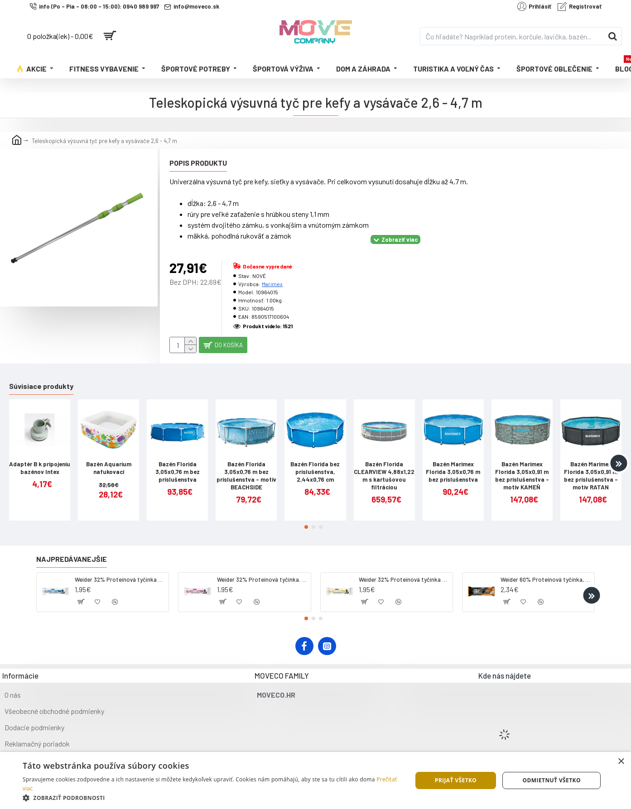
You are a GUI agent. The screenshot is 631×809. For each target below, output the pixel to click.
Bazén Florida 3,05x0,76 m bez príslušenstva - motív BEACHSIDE (246, 469)
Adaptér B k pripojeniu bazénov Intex (39, 461)
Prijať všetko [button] (456, 780)
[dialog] (315, 780)
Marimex (272, 272)
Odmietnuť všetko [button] (552, 780)
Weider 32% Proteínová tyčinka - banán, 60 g (404, 572)
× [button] (620, 761)
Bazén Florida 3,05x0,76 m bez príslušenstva (177, 465)
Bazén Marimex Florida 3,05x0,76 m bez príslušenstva (453, 465)
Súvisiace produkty (41, 378)
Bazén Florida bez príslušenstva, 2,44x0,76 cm (315, 465)
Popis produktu (198, 162)
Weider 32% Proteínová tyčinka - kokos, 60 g (120, 572)
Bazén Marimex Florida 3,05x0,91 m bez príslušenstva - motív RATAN (591, 469)
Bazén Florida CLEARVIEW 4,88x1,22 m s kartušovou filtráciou (384, 469)
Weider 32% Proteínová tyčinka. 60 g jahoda (262, 572)
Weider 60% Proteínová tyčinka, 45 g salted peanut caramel (546, 572)
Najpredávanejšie (71, 551)
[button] (618, 456)
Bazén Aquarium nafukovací (108, 461)
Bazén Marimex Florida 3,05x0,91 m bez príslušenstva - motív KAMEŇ (522, 469)
